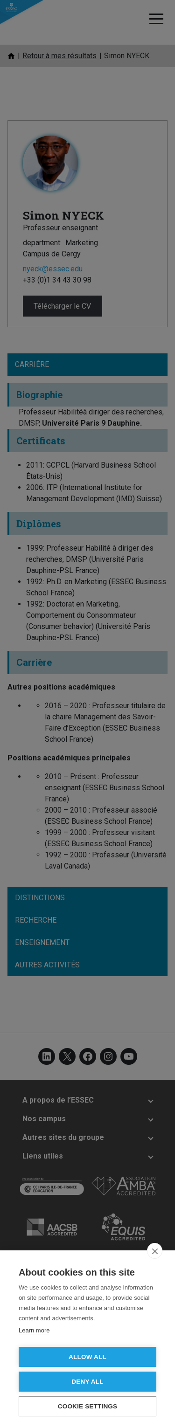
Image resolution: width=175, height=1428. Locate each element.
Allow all (87, 1356)
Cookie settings (88, 1406)
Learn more (34, 1330)
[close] (154, 1251)
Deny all (87, 1381)
